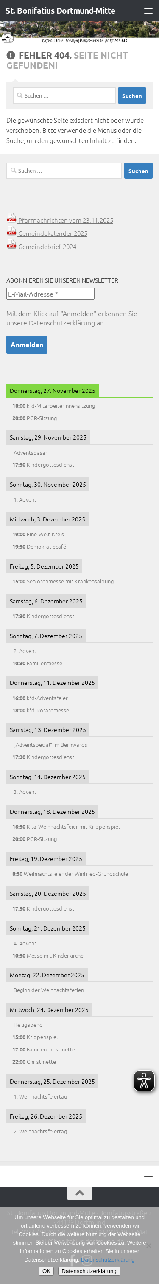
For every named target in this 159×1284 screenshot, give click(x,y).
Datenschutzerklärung (62, 322)
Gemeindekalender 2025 (46, 233)
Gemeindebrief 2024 (41, 246)
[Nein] (148, 1245)
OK (46, 1271)
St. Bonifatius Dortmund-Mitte (60, 10)
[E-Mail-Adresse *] (50, 294)
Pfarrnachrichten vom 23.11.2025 (59, 220)
